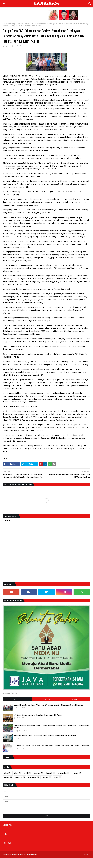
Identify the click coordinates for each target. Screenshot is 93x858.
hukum (17, 773)
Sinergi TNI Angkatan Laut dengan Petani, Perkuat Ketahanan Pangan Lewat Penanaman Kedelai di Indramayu (48, 705)
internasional (33, 777)
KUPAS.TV (87, 854)
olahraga (77, 773)
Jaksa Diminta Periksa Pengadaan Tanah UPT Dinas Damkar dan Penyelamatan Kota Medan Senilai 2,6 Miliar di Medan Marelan (51, 726)
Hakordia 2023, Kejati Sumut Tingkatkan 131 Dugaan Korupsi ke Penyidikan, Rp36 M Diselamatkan (45, 735)
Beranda (6, 24)
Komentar (75, 699)
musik (57, 777)
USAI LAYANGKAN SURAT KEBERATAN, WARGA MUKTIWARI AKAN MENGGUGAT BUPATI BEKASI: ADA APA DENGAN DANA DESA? (52, 745)
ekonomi (8, 777)
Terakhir (46, 699)
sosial (27, 773)
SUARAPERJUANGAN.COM (46, 3)
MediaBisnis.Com (32, 854)
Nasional (50, 773)
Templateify (12, 854)
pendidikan (20, 777)
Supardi (7, 46)
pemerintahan (63, 773)
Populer (17, 699)
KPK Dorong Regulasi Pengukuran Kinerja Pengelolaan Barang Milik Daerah (38, 715)
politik (7, 773)
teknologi (47, 777)
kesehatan (38, 773)
